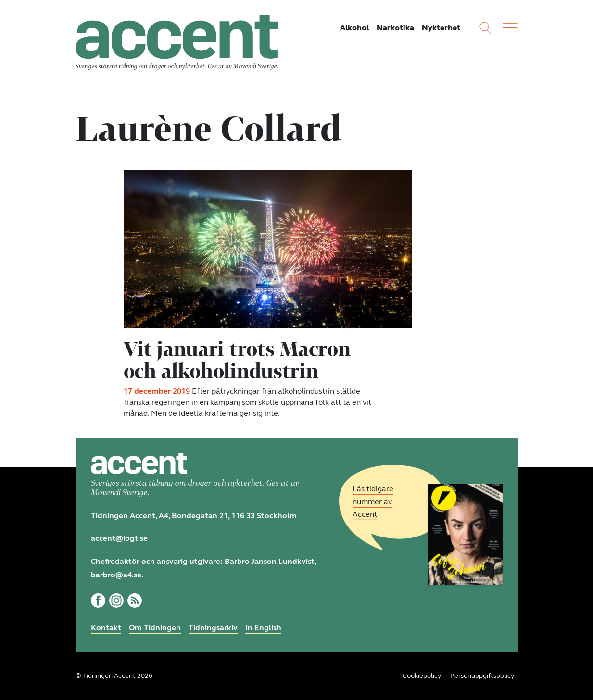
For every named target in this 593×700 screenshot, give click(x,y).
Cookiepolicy (422, 676)
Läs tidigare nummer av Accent (373, 501)
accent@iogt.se (119, 538)
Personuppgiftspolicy (482, 676)
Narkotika (395, 27)
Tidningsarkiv (213, 627)
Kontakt (106, 627)
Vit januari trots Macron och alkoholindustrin (237, 359)
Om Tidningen (155, 627)
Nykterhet (441, 27)
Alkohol (354, 27)
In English (263, 627)
